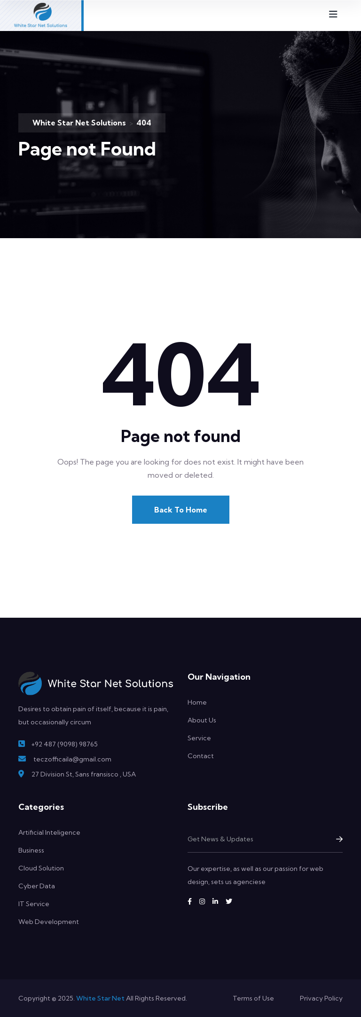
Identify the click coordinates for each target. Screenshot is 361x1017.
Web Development (48, 921)
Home (197, 702)
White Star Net (100, 998)
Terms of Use (253, 998)
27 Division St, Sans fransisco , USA (83, 774)
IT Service (33, 904)
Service (199, 738)
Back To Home (180, 509)
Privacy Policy (321, 998)
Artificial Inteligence (49, 832)
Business (31, 850)
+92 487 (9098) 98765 (64, 744)
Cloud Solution (41, 868)
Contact (201, 756)
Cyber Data (36, 886)
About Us (202, 720)
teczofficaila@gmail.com (72, 759)
